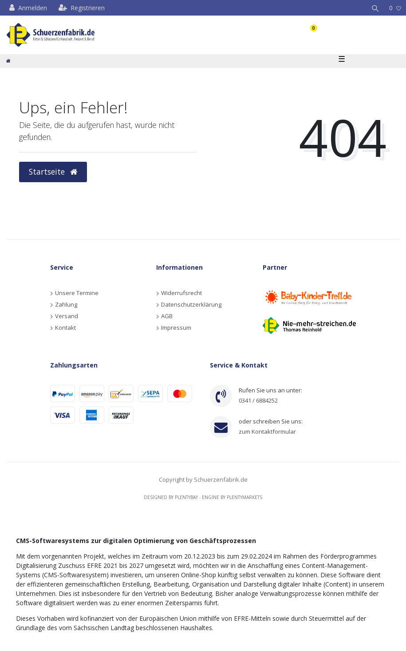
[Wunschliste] (395, 8)
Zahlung (66, 304)
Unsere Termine (77, 293)
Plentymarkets (244, 497)
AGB (167, 316)
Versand (66, 316)
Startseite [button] (53, 171)
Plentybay (186, 497)
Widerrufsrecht (181, 293)
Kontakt (65, 327)
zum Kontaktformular (267, 431)
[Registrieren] (82, 8)
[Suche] (375, 8)
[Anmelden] (28, 8)
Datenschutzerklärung (191, 304)
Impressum (176, 327)
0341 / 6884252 (258, 400)
